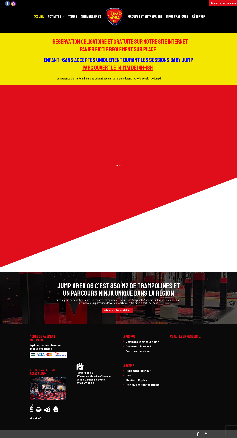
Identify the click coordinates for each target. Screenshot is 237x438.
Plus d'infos (118, 136)
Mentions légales (136, 380)
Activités (54, 16)
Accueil (39, 16)
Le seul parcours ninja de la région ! (118, 120)
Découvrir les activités (117, 310)
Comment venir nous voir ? (142, 341)
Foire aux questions (138, 351)
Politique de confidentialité (142, 384)
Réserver (199, 16)
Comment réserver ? (138, 346)
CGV (128, 375)
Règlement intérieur (138, 370)
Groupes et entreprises (145, 16)
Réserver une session (223, 3)
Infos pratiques (177, 16)
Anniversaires (91, 16)
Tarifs (72, 16)
